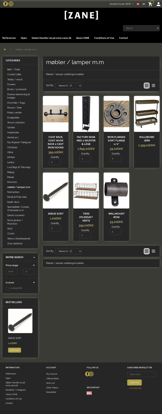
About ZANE (82, 38)
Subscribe (134, 382)
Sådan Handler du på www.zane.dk (51, 38)
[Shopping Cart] (151, 4)
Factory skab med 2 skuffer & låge (86, 140)
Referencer (9, 38)
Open (24, 38)
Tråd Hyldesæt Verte (86, 217)
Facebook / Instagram (16, 390)
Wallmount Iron (116, 215)
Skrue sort (15, 338)
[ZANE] (81, 15)
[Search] (158, 28)
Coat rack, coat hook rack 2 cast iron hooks (56, 142)
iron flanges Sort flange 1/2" (116, 140)
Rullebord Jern (146, 139)
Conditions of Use (104, 38)
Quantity (55, 157)
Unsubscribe (135, 388)
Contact (123, 38)
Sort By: (50, 85)
